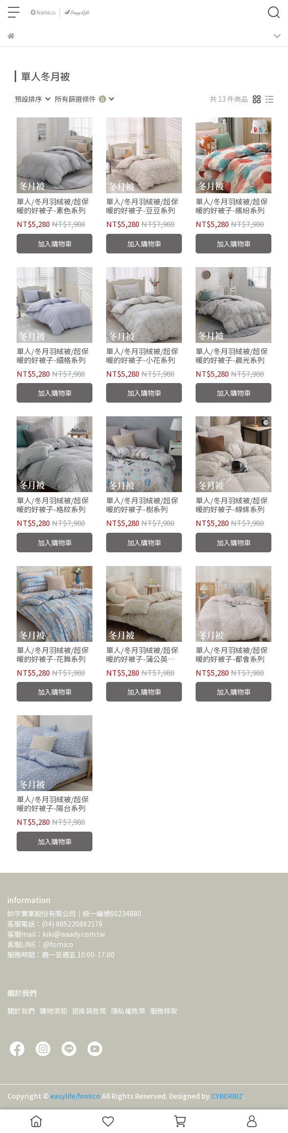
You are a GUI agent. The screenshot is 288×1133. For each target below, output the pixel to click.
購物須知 (53, 1011)
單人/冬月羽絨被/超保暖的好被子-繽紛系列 (231, 206)
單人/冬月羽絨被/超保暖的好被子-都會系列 (231, 654)
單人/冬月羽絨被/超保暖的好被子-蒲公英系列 (142, 654)
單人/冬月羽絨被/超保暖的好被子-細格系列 (53, 355)
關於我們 (21, 1011)
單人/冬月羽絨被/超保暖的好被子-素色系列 (53, 206)
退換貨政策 (89, 1011)
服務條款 (163, 1011)
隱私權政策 (128, 1011)
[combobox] (32, 99)
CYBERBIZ (227, 1096)
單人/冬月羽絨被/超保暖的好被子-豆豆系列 (142, 206)
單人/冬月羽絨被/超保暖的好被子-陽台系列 (53, 804)
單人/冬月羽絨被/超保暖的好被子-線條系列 (231, 505)
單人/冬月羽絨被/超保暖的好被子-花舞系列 (53, 654)
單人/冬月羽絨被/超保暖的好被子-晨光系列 (231, 355)
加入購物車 (55, 244)
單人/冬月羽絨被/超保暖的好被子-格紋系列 (53, 505)
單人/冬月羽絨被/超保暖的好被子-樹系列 (142, 505)
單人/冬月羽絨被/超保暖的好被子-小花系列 (142, 355)
